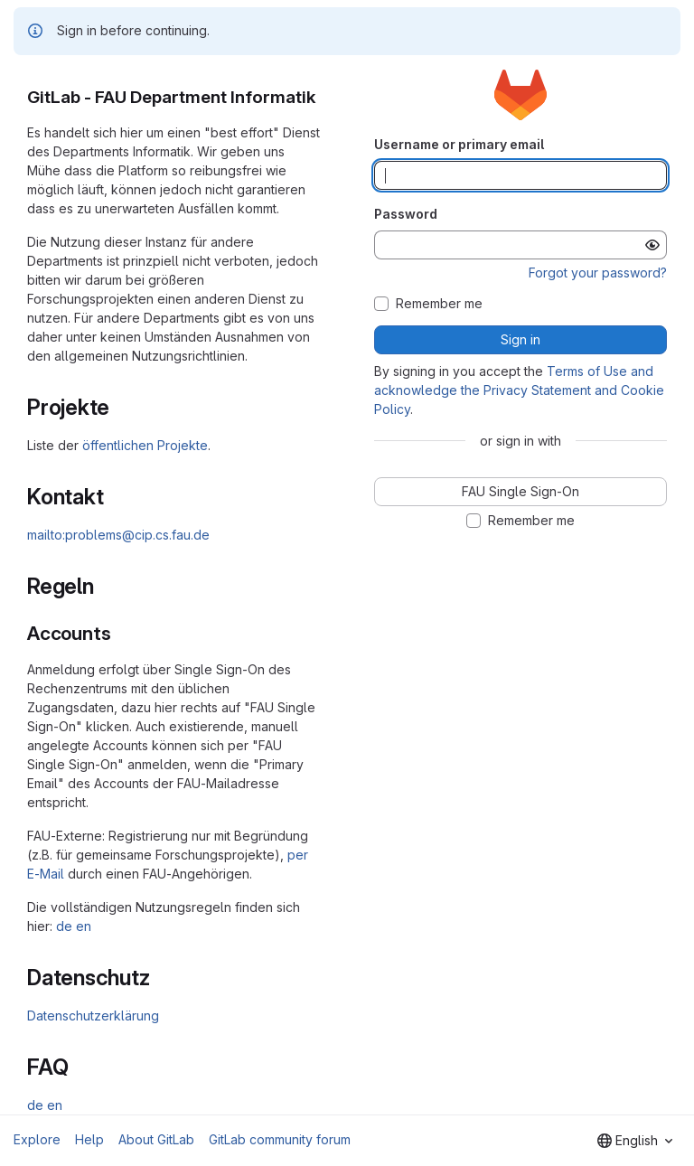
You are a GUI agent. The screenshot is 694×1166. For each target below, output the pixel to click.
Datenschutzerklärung (93, 1015)
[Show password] (652, 244)
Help (89, 1139)
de (64, 926)
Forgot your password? (598, 272)
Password (405, 213)
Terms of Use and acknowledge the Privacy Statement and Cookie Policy (519, 390)
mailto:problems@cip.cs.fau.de (118, 534)
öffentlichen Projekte (145, 445)
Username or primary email (459, 144)
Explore (37, 1139)
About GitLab (156, 1139)
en (83, 926)
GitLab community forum (280, 1139)
